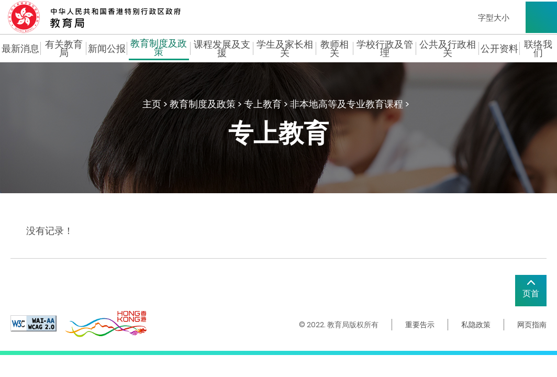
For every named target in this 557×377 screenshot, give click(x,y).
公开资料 (499, 49)
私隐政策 (476, 324)
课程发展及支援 (222, 48)
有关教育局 (64, 48)
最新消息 (20, 49)
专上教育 (263, 103)
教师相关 (334, 48)
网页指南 (532, 324)
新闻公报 (107, 49)
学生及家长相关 (285, 48)
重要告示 (420, 324)
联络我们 (538, 48)
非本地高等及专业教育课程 (346, 103)
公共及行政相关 (447, 48)
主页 (151, 103)
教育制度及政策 (158, 48)
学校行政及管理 (385, 48)
